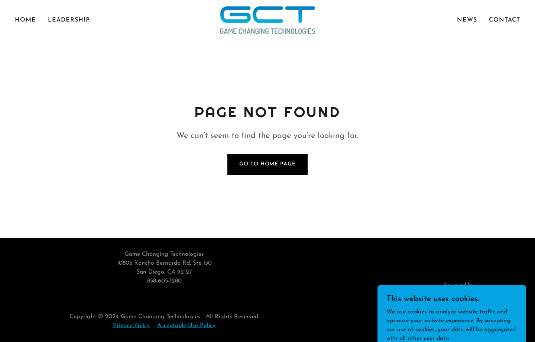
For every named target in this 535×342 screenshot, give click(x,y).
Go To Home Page (267, 164)
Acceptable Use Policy (186, 326)
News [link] (467, 20)
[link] (267, 20)
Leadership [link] (69, 20)
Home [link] (25, 20)
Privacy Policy (131, 326)
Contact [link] (504, 20)
